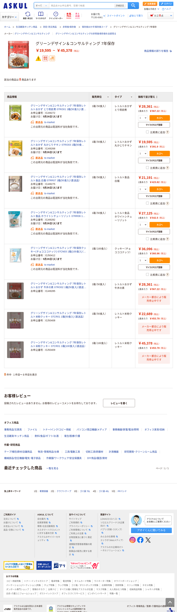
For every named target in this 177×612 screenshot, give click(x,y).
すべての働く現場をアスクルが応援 (76, 589)
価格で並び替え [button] (147, 96)
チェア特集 (49, 585)
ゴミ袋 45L (104, 491)
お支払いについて (13, 526)
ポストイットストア (49, 593)
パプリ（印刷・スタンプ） (111, 531)
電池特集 (67, 581)
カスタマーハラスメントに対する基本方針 (48, 531)
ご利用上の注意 (77, 533)
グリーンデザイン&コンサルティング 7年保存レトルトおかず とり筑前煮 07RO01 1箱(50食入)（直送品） (58, 107)
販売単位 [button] (100, 96)
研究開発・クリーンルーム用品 (140, 451)
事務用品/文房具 (13, 429)
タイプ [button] (123, 96)
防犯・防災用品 (50, 27)
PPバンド (122, 491)
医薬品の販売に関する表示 (80, 553)
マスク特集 (101, 589)
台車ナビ (52, 589)
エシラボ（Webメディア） (111, 541)
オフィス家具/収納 (155, 429)
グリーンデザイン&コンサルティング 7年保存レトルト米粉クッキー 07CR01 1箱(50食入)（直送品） (58, 315)
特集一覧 (114, 593)
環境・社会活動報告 (47, 526)
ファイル (32, 429)
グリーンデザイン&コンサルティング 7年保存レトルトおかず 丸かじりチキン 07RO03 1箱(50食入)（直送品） (58, 143)
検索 (133, 5)
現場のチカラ (38, 589)
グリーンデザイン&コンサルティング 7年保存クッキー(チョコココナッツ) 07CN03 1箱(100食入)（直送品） (58, 250)
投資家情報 (43, 522)
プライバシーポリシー (80, 526)
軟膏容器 (44, 491)
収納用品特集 (135, 589)
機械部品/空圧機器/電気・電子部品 (22, 458)
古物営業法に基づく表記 (80, 538)
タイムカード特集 (82, 581)
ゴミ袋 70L (85, 491)
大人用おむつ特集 (118, 589)
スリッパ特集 (133, 585)
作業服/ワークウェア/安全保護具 (64, 458)
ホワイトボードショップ (125, 581)
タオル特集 (147, 585)
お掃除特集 (107, 585)
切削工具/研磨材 (94, 451)
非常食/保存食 (69, 27)
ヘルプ (168, 9)
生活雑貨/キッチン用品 (26, 27)
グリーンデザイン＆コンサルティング (32, 34)
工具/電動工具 (72, 451)
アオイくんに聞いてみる (151, 530)
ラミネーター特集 (102, 581)
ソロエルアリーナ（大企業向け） (112, 524)
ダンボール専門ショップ (17, 589)
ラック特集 (63, 585)
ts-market (49, 122)
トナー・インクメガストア (36, 581)
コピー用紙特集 (13, 581)
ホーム (7, 27)
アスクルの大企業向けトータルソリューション (112, 549)
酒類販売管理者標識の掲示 (80, 546)
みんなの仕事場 (109, 536)
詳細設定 (120, 6)
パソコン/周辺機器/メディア (92, 429)
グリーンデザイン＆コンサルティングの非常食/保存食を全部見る (85, 34)
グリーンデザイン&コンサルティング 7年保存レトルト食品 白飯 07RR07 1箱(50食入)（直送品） (58, 178)
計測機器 (114, 451)
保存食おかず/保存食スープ (94, 27)
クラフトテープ (64, 491)
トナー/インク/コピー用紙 (57, 429)
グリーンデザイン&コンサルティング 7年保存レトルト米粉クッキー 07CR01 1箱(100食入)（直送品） (58, 344)
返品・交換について (13, 530)
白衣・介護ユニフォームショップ (21, 593)
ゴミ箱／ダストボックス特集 (84, 585)
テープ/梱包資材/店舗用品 (18, 451)
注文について (11, 519)
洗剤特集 (119, 585)
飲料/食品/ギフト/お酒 (47, 436)
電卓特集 (55, 581)
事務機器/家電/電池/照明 (126, 429)
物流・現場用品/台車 (48, 451)
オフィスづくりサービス (73, 593)
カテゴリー (9, 17)
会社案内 (42, 519)
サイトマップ (75, 519)
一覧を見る (52, 468)
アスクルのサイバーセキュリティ (48, 539)
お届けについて (12, 522)
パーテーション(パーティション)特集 (23, 585)
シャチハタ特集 (152, 589)
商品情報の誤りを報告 (157, 51)
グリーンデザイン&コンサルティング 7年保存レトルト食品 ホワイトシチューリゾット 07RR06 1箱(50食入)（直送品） (58, 214)
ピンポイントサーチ (97, 593)
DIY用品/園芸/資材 (97, 458)
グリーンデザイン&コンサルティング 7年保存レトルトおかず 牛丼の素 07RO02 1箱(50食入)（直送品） (58, 285)
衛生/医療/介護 (72, 436)
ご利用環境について (79, 530)
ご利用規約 (75, 522)
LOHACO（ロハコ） (110, 519)
